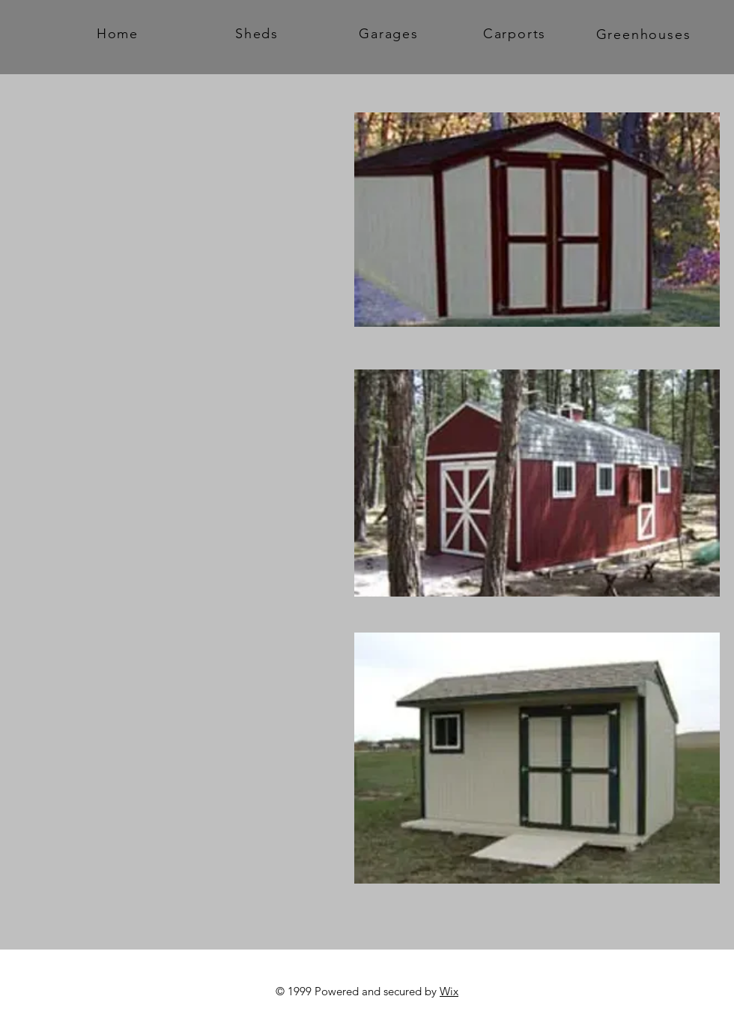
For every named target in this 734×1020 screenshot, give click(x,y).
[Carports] (516, 33)
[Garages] (390, 33)
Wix (449, 991)
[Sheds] (258, 33)
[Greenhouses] (645, 34)
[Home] (119, 33)
